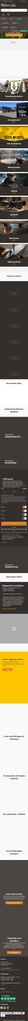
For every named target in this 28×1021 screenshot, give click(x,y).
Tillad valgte (14, 527)
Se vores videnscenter (7, 991)
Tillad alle (14, 523)
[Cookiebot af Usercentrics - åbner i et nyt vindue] (20, 488)
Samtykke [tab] (5, 491)
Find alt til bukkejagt (14, 35)
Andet (13, 27)
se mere (3, 984)
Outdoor (5, 23)
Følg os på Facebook (14, 902)
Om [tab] (23, 491)
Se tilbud (7, 669)
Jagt (11, 18)
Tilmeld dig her (14, 952)
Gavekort (5, 27)
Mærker (14, 23)
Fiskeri (19, 18)
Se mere (4, 542)
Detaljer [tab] (14, 491)
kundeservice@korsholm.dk (11, 969)
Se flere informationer (9, 609)
